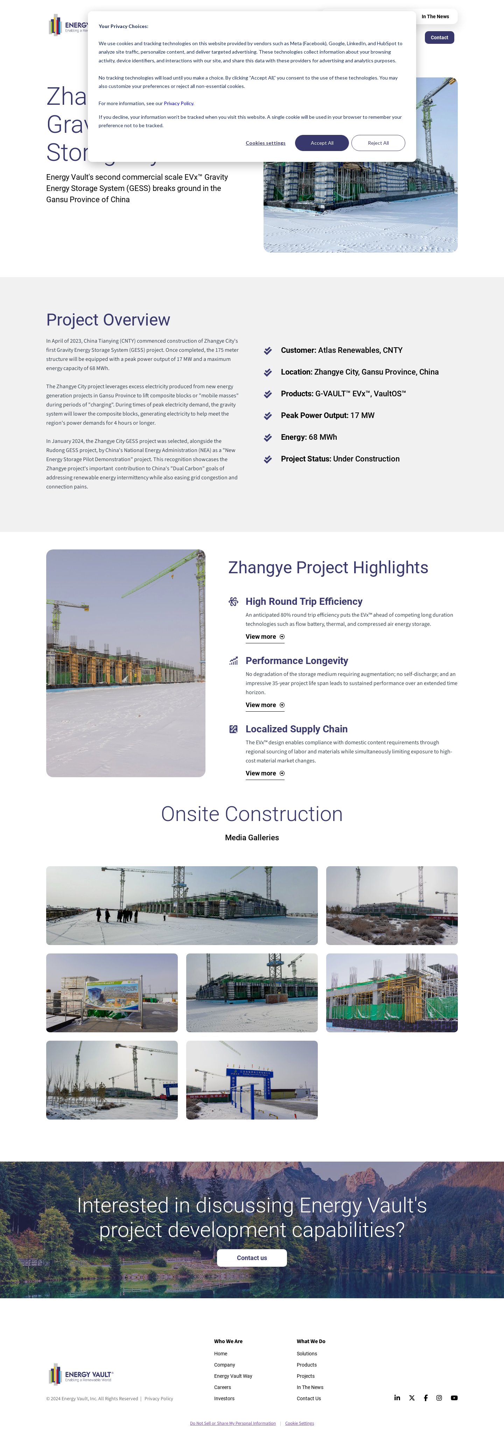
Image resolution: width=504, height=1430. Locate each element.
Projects (306, 1376)
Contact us (252, 1257)
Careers (222, 1387)
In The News (435, 16)
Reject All (378, 143)
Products (307, 1365)
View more (261, 636)
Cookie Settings (299, 1423)
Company (224, 1365)
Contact (439, 37)
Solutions (307, 1353)
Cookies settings (266, 143)
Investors (224, 1398)
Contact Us (309, 1398)
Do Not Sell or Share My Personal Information (233, 1423)
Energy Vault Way (233, 1376)
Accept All (322, 143)
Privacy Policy (178, 103)
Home (220, 1353)
